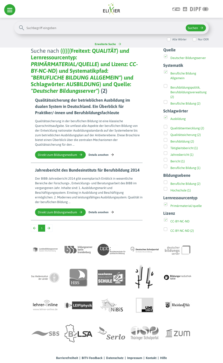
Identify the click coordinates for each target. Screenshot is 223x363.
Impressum (134, 358)
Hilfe (163, 358)
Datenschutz (115, 358)
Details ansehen (101, 155)
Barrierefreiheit (67, 358)
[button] (9, 9)
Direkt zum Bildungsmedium (60, 155)
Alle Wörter (179, 39)
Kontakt (151, 358)
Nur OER (203, 39)
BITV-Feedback (92, 358)
